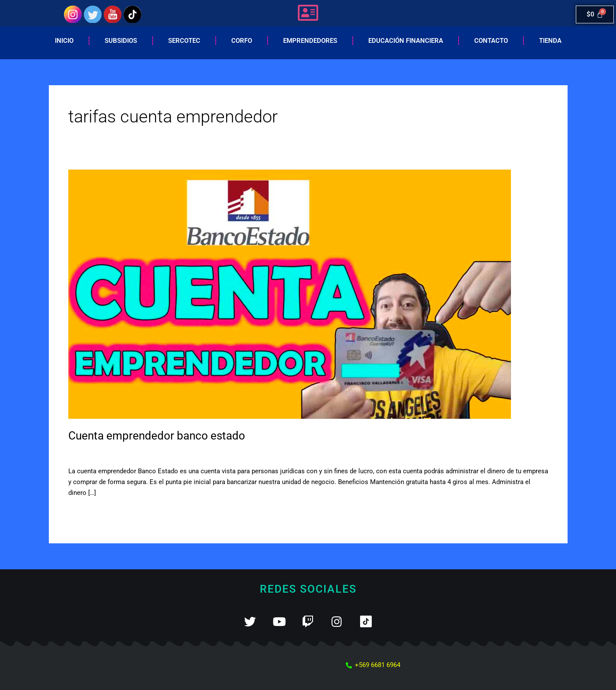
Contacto (491, 41)
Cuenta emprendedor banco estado (156, 435)
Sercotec (184, 41)
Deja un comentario (96, 453)
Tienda (550, 41)
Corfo (241, 41)
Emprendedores (310, 41)
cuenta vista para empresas (171, 453)
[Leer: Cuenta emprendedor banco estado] (289, 294)
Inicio (64, 41)
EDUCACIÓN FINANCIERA (405, 41)
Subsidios (121, 41)
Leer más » (84, 512)
